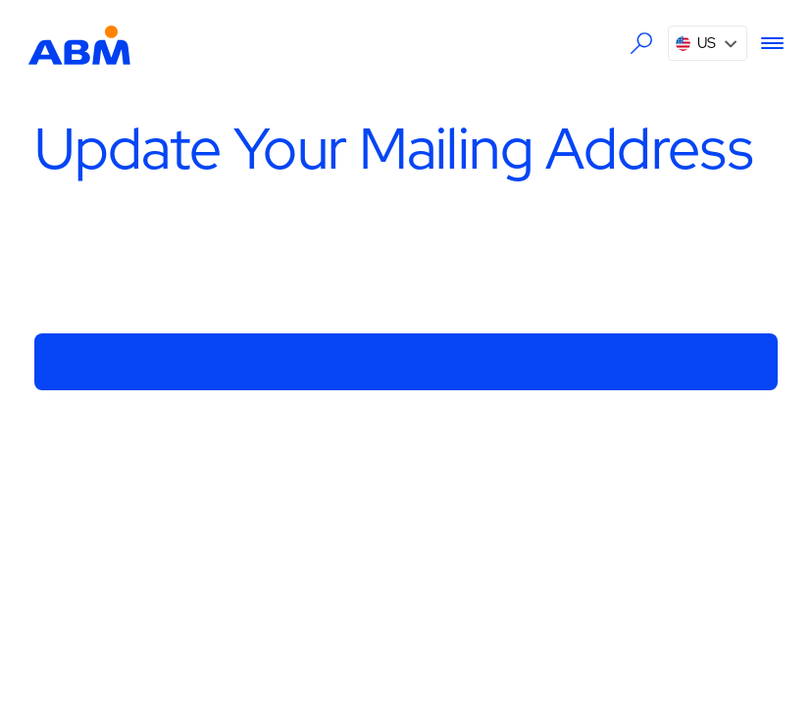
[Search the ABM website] (642, 43)
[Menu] (765, 43)
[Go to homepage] (78, 43)
